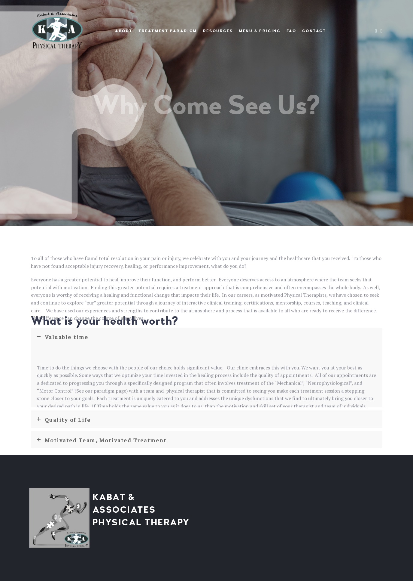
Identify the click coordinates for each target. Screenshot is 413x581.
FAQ (291, 31)
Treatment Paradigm (167, 31)
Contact (314, 31)
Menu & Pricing (259, 31)
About (123, 31)
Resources (218, 31)
